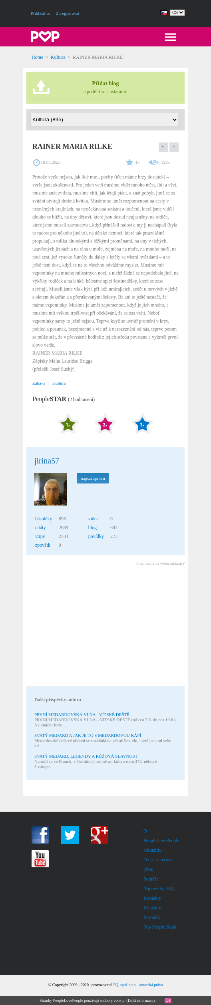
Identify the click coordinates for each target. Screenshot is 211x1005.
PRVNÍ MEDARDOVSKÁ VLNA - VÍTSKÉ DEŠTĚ (81, 714)
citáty (40, 527)
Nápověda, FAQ (159, 888)
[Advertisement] (105, 627)
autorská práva (151, 985)
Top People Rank (159, 927)
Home (37, 57)
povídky (96, 536)
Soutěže (151, 879)
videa (93, 519)
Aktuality (152, 850)
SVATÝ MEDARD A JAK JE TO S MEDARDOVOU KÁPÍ (87, 735)
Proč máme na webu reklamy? (160, 563)
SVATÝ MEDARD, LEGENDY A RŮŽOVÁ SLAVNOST (85, 756)
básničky (43, 519)
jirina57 (46, 460)
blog (92, 527)
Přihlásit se (40, 13)
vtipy (40, 536)
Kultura (58, 57)
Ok (168, 1000)
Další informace (140, 1000)
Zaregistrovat (68, 13)
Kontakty (152, 898)
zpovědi (42, 545)
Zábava (38, 383)
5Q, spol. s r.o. (125, 985)
